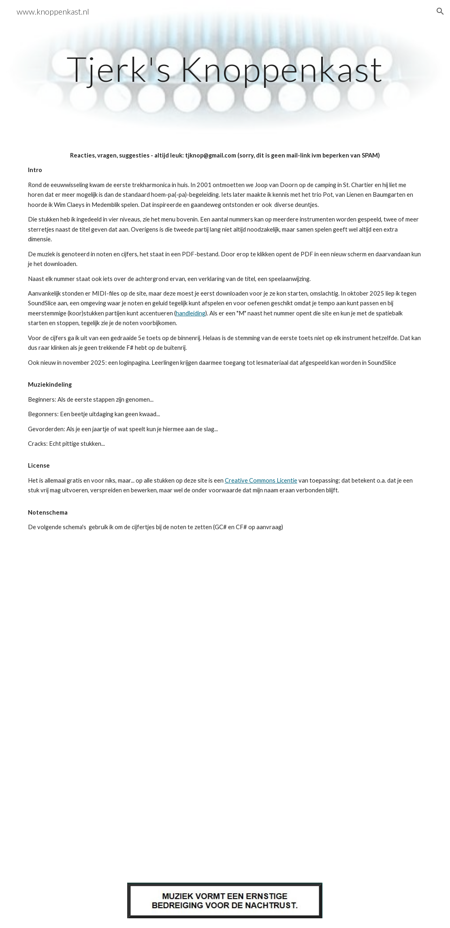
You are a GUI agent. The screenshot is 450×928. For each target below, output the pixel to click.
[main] (225, 68)
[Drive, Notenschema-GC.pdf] (191, 791)
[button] (440, 11)
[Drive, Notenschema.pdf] (191, 627)
